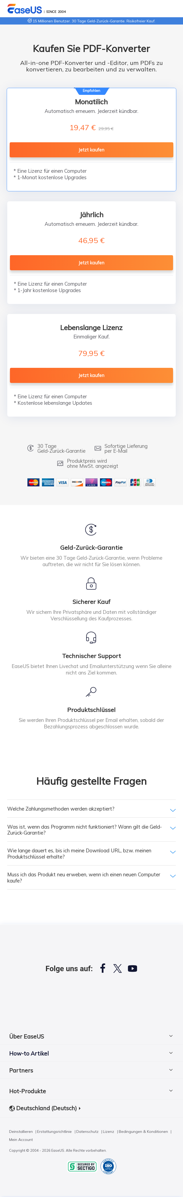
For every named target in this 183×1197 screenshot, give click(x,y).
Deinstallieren (21, 1132)
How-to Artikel (29, 1053)
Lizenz (108, 1132)
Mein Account (21, 1140)
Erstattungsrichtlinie (54, 1132)
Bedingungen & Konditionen (143, 1132)
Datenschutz (87, 1132)
